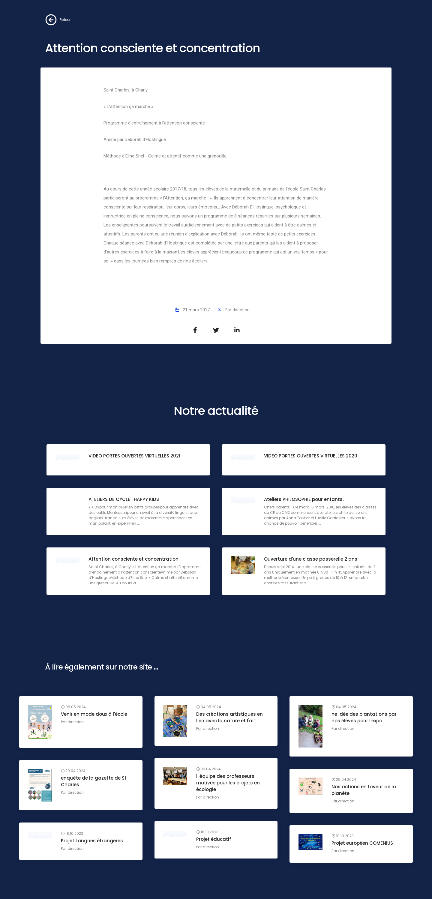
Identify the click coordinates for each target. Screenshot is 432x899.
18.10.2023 (207, 832)
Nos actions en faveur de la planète (364, 790)
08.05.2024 (73, 707)
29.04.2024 (73, 771)
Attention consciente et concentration (133, 559)
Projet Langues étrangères (92, 841)
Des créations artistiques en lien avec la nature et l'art (229, 717)
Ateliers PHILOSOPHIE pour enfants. (304, 499)
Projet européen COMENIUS (362, 843)
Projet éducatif (213, 839)
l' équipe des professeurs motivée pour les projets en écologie (228, 783)
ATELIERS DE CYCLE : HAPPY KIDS (123, 499)
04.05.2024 (208, 707)
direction (241, 310)
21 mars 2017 (196, 310)
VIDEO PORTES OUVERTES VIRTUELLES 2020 (310, 456)
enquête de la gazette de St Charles (94, 781)
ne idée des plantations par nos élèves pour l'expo (364, 717)
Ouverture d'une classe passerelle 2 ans (310, 559)
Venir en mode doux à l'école (94, 714)
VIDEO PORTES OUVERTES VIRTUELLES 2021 (134, 456)
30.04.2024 (208, 769)
